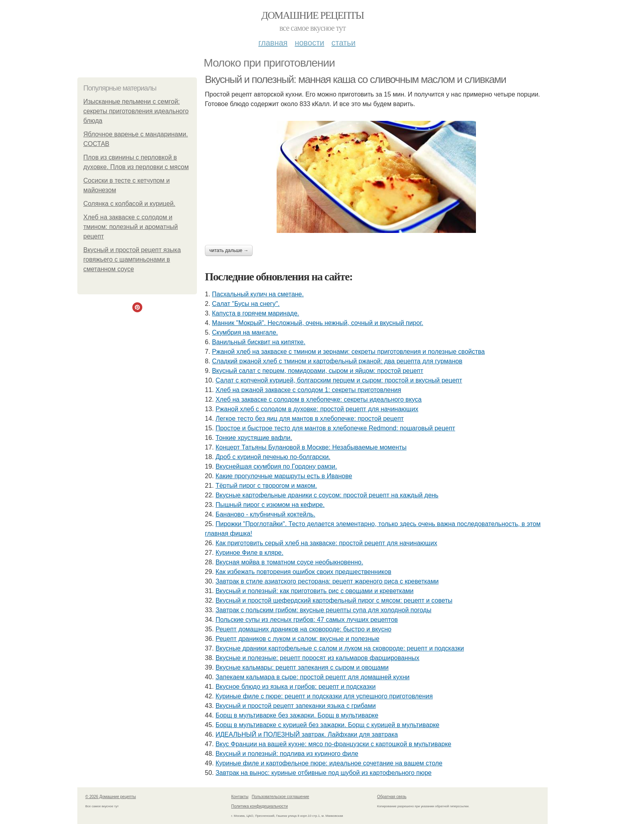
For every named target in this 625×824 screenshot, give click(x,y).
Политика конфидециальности (259, 806)
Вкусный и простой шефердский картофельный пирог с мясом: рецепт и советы (334, 600)
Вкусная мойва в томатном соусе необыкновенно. (289, 562)
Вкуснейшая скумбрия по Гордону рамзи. (276, 466)
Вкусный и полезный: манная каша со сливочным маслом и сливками (355, 79)
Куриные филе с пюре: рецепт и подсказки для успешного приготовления (324, 696)
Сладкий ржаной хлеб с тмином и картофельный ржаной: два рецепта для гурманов (337, 361)
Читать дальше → (228, 250)
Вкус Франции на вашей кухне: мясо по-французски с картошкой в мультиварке (334, 744)
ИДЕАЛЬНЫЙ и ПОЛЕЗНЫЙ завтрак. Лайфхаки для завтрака (307, 734)
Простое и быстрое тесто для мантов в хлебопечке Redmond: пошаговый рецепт (335, 428)
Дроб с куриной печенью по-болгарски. (273, 456)
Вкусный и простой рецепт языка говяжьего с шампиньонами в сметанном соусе (132, 259)
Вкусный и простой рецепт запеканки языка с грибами (296, 705)
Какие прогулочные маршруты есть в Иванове (284, 476)
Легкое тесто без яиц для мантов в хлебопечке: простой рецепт (310, 418)
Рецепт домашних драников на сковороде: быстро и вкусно (303, 629)
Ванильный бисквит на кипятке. (258, 342)
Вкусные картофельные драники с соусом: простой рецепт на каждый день (327, 495)
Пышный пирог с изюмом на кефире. (270, 504)
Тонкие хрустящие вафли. (254, 437)
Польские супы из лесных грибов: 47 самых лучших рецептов (307, 619)
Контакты (239, 796)
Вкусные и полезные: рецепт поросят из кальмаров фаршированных (317, 657)
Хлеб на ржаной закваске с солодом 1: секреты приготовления (308, 389)
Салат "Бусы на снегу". (246, 303)
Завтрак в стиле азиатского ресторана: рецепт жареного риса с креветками (327, 581)
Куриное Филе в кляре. (249, 552)
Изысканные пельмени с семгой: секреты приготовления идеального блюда (136, 111)
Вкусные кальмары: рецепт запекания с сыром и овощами (302, 667)
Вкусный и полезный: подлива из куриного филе (287, 753)
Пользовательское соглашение (280, 796)
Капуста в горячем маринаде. (255, 313)
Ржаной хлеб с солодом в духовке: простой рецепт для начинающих (317, 409)
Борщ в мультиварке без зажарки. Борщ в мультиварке (297, 715)
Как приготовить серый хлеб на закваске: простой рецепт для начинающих (326, 543)
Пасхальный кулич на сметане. (258, 294)
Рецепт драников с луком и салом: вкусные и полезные (297, 638)
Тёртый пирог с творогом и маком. (266, 485)
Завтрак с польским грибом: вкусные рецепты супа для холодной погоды (324, 610)
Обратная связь (392, 796)
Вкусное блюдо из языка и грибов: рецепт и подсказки (296, 686)
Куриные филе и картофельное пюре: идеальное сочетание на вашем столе (329, 763)
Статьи (343, 42)
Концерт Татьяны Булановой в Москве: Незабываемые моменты (311, 447)
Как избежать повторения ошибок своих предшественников (303, 571)
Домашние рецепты (312, 15)
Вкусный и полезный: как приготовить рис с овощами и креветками (315, 590)
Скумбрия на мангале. (245, 332)
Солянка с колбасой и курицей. (129, 203)
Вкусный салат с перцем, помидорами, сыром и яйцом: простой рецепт (317, 370)
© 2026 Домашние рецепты (110, 796)
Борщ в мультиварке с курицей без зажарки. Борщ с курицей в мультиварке (328, 724)
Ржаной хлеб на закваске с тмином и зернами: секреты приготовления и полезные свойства (348, 351)
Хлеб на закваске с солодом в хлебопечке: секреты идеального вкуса (319, 399)
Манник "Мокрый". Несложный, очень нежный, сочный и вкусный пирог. (317, 322)
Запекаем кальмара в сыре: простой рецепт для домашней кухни (313, 677)
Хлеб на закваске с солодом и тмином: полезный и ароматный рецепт (130, 227)
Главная (272, 42)
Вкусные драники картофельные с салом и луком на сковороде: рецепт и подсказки (340, 648)
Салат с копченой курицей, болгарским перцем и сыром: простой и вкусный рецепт (339, 380)
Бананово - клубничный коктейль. (265, 514)
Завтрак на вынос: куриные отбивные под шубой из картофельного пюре (324, 772)
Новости (309, 42)
